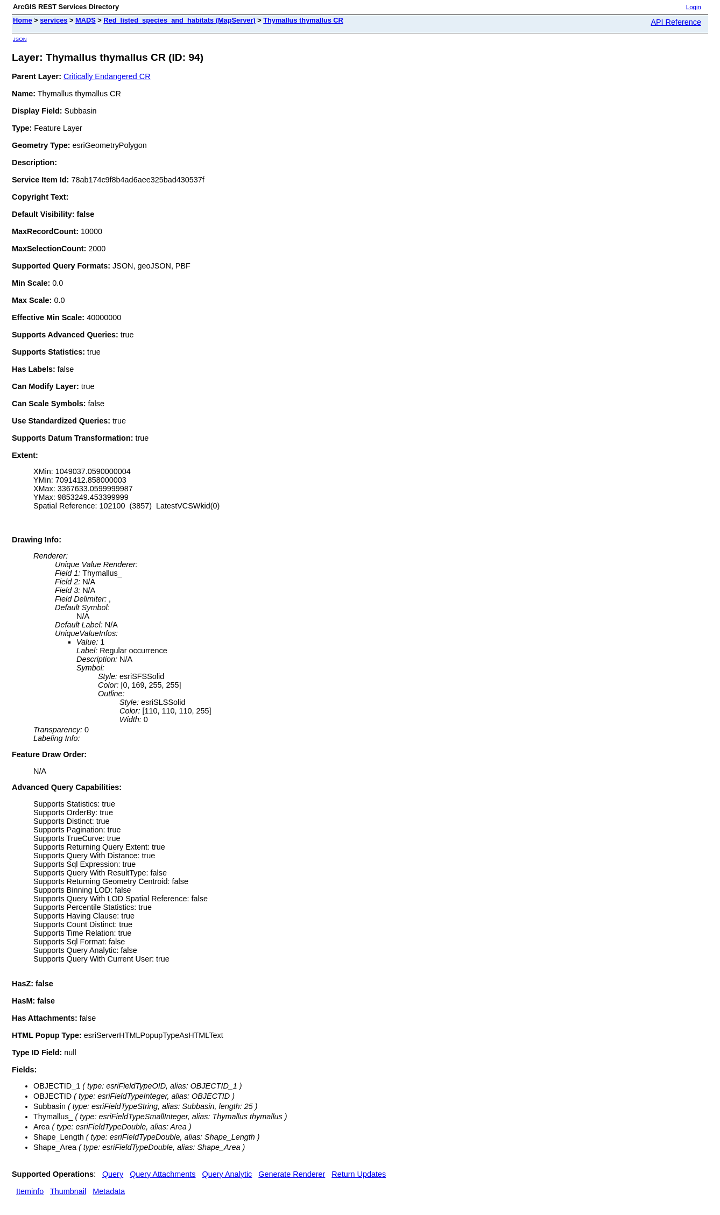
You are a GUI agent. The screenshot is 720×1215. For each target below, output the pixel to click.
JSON (20, 39)
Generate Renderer (291, 1174)
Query (112, 1174)
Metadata (109, 1191)
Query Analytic (227, 1174)
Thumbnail (68, 1191)
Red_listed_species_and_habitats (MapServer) (179, 20)
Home (22, 20)
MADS (85, 20)
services (53, 20)
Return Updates (358, 1174)
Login (693, 7)
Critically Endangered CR (107, 76)
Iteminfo (30, 1191)
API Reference (676, 22)
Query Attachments (162, 1174)
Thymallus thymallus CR (303, 20)
